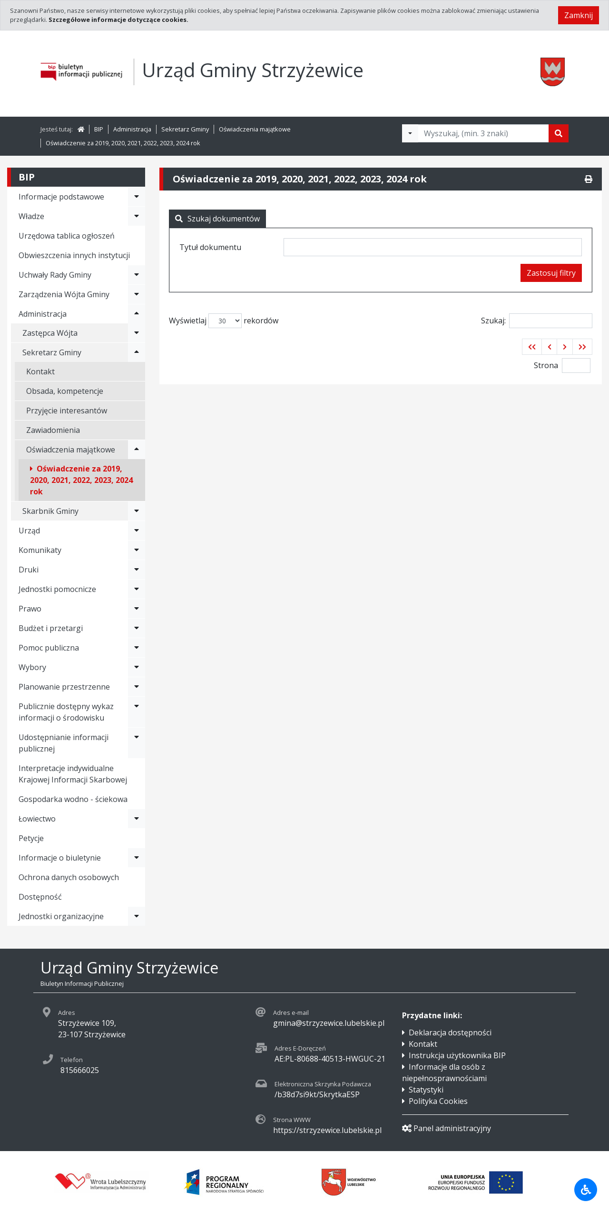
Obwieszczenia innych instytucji (74, 255)
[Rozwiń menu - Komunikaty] (136, 550)
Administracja (132, 129)
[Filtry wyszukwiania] (410, 133)
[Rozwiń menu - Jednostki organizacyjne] (136, 916)
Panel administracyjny (446, 1128)
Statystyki (426, 1089)
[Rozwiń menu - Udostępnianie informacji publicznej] (136, 743)
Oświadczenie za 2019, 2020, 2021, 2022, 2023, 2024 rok (123, 143)
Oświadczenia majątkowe (255, 129)
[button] (532, 347)
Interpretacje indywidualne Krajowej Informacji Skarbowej (73, 774)
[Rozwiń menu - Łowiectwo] (136, 818)
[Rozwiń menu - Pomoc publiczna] (136, 647)
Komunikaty (40, 550)
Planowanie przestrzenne (64, 687)
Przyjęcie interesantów (66, 410)
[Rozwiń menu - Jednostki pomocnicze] (136, 589)
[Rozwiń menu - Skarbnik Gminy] (136, 511)
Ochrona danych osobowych (69, 877)
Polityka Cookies (438, 1101)
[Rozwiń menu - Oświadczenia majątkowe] (136, 449)
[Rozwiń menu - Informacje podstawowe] (136, 196)
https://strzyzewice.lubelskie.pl (327, 1130)
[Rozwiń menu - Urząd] (136, 530)
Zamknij (578, 15)
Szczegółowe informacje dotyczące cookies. (118, 19)
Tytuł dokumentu (210, 247)
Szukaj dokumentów (217, 218)
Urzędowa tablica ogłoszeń (67, 236)
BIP (98, 129)
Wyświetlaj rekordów (223, 320)
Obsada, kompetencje (64, 391)
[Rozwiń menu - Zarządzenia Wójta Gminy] (136, 294)
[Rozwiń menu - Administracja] (136, 313)
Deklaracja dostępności (450, 1032)
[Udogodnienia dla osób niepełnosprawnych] (585, 1189)
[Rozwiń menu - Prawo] (136, 608)
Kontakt (40, 371)
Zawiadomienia (53, 430)
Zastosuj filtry (551, 273)
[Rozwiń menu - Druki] (136, 569)
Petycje (31, 838)
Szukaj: (536, 320)
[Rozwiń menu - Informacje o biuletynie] (136, 857)
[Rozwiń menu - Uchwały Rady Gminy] (136, 274)
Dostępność (40, 897)
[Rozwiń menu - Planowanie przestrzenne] (136, 686)
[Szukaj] (559, 133)
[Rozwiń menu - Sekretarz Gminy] (136, 352)
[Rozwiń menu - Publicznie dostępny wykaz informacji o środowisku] (136, 712)
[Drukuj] (588, 179)
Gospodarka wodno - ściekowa (73, 799)
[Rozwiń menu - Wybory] (136, 667)
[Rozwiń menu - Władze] (136, 216)
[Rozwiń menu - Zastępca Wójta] (136, 332)
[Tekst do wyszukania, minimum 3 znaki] (483, 133)
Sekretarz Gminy (185, 129)
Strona (546, 365)
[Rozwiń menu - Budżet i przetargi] (136, 628)
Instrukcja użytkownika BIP (457, 1055)
